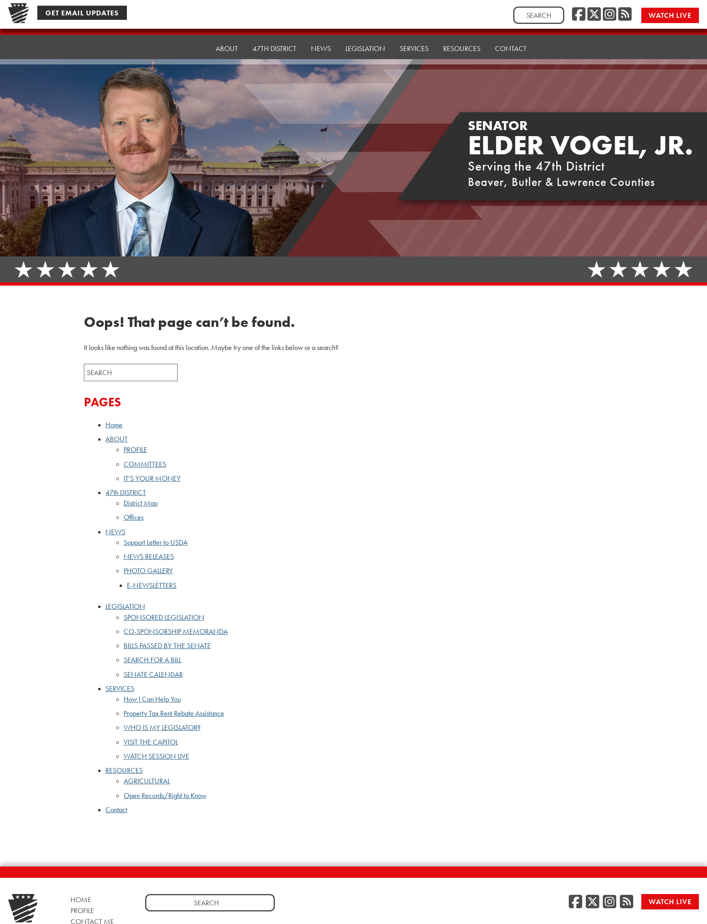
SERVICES (119, 688)
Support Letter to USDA (156, 542)
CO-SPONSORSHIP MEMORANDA (176, 631)
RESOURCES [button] (461, 32)
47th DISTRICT (125, 492)
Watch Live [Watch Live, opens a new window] (670, 14)
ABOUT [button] (227, 42)
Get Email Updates (82, 12)
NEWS (115, 531)
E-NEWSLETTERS (151, 585)
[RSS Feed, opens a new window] (625, 14)
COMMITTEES (145, 464)
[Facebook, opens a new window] (578, 14)
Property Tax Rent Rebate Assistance (174, 713)
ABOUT (116, 439)
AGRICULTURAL (147, 781)
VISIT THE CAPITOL (151, 742)
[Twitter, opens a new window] (594, 14)
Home (190, 44)
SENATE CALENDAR (153, 674)
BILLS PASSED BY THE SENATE (167, 645)
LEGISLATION (125, 606)
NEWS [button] (321, 38)
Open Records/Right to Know (165, 795)
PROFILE (135, 449)
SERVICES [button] (414, 34)
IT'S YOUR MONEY (152, 478)
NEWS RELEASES (149, 556)
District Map (141, 503)
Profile (82, 910)
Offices (134, 517)
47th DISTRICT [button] (274, 40)
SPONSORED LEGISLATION (164, 617)
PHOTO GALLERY (148, 570)
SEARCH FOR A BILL (152, 659)
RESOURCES (124, 770)
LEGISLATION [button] (365, 36)
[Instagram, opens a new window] (609, 14)
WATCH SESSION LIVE (156, 756)
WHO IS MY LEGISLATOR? (162, 727)
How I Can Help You (152, 699)
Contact (511, 30)
